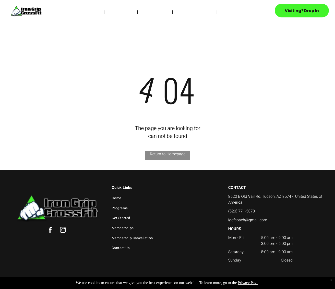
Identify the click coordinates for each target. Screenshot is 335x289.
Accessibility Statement (177, 284)
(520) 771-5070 (241, 211)
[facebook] (50, 231)
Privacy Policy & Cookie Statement (137, 284)
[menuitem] (95, 12)
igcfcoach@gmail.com (247, 220)
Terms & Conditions (208, 284)
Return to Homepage (167, 154)
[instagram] (63, 231)
